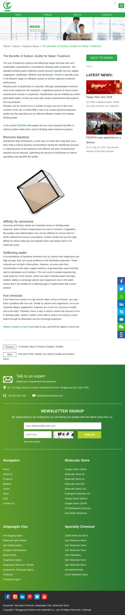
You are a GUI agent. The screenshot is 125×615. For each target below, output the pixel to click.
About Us (77, 15)
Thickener (8, 574)
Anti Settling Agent (12, 545)
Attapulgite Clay (15, 526)
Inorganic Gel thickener (15, 550)
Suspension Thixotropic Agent (18, 569)
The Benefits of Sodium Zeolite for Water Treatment (71, 46)
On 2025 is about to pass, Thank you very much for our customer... (103, 104)
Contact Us (107, 15)
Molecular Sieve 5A (75, 484)
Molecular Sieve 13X (75, 488)
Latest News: (99, 75)
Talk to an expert (30, 376)
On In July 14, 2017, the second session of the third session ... (102, 149)
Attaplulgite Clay (43, 605)
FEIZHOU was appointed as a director (103, 140)
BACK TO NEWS (101, 57)
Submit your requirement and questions (36, 381)
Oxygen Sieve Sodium (76, 498)
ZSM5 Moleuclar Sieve (76, 535)
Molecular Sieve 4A (75, 479)
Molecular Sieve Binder (15, 540)
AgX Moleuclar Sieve (75, 564)
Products (47, 15)
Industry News (30, 46)
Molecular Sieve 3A (75, 474)
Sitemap (87, 610)
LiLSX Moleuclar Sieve (76, 574)
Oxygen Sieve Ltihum (76, 469)
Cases (6, 488)
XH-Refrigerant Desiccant (78, 508)
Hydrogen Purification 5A (77, 493)
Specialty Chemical (80, 526)
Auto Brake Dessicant (76, 513)
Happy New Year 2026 (99, 97)
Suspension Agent (12, 560)
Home (18, 15)
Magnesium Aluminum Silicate (18, 564)
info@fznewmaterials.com (50, 395)
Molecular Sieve (77, 460)
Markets (7, 484)
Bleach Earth (9, 555)
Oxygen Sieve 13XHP (76, 503)
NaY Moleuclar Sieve (75, 560)
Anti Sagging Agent (12, 535)
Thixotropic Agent (12, 579)
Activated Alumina (74, 569)
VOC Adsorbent (73, 555)
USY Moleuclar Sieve (75, 545)
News (16, 46)
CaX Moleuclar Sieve (75, 540)
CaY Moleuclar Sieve (75, 550)
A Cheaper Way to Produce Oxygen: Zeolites (40, 346)
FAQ (5, 498)
